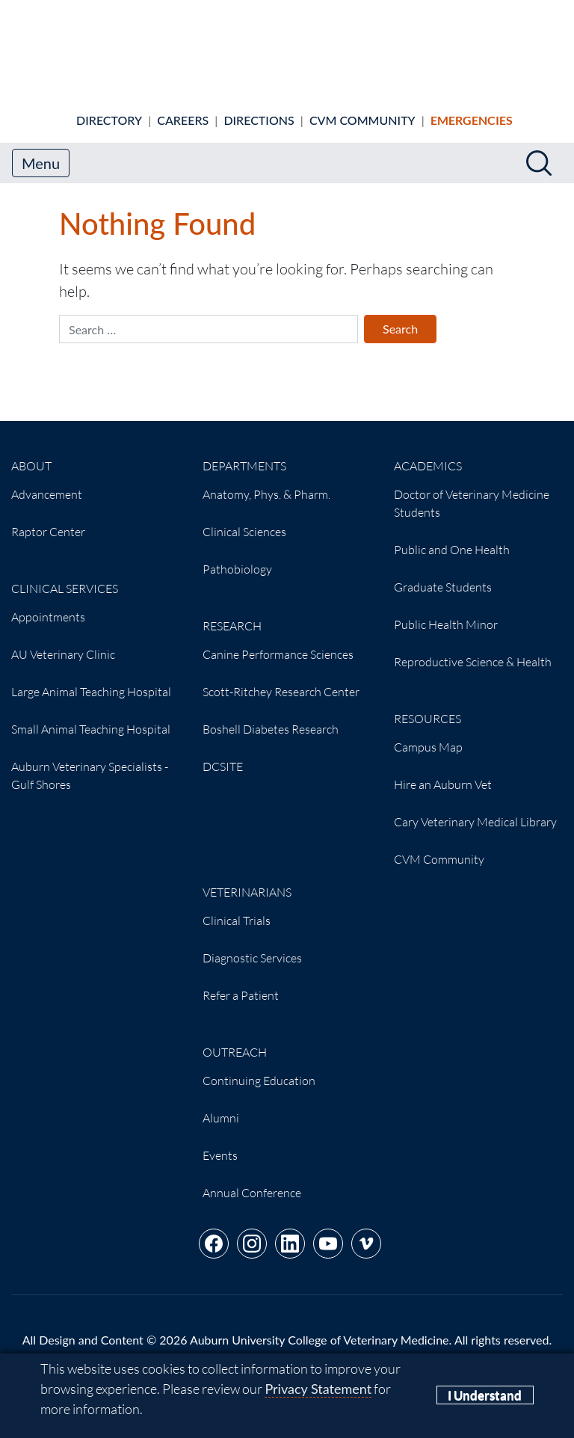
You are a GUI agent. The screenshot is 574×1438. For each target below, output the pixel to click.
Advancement (46, 481)
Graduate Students (443, 574)
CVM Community (362, 107)
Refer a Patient (241, 982)
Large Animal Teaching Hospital (91, 679)
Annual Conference (252, 1180)
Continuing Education (259, 1067)
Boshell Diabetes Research (271, 716)
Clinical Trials (237, 907)
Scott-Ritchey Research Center (281, 679)
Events (220, 1142)
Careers (183, 107)
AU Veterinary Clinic (63, 641)
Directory (109, 107)
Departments (244, 453)
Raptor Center (48, 518)
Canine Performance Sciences (278, 641)
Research (232, 613)
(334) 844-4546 (398, 1345)
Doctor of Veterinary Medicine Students (471, 490)
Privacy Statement (318, 1388)
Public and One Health (452, 536)
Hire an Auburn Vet (443, 771)
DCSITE (223, 753)
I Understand (485, 1395)
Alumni (221, 1105)
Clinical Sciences (244, 518)
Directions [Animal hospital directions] (258, 107)
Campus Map (428, 734)
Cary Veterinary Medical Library (475, 809)
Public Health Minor (446, 611)
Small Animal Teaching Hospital (90, 716)
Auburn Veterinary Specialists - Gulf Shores (89, 762)
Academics (428, 453)
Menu (41, 150)
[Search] (539, 150)
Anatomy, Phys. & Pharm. (266, 481)
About (31, 453)
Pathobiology (237, 556)
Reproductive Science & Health (473, 649)
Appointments (48, 604)
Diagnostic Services (252, 945)
